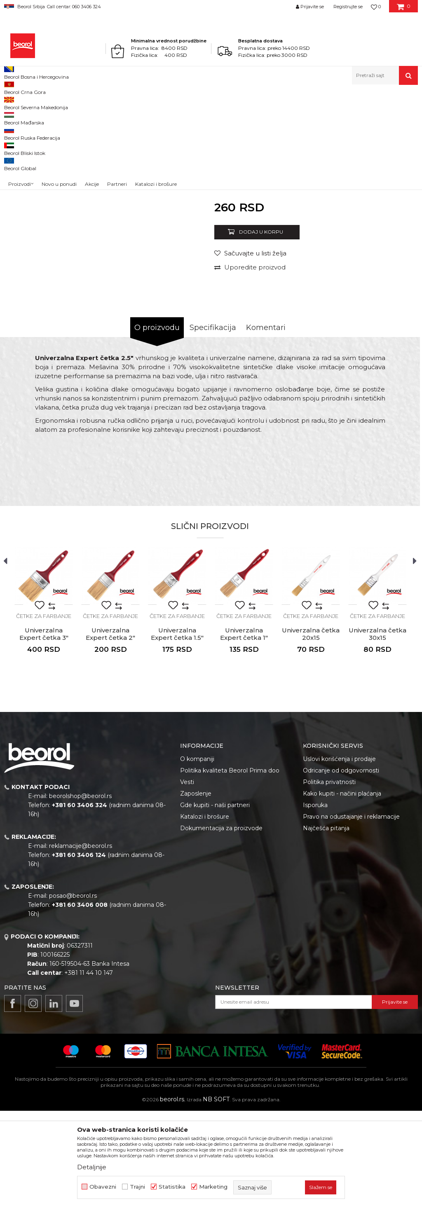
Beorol (11, 102)
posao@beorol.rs (73, 993)
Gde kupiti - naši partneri (215, 902)
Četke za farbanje (173, 102)
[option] (30, 163)
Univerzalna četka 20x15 (311, 731)
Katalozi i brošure (204, 914)
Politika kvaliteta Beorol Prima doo (229, 867)
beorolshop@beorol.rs (80, 893)
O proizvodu (157, 424)
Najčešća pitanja (326, 925)
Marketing (213, 1187)
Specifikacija (213, 424)
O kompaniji (197, 856)
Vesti (187, 879)
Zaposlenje (195, 890)
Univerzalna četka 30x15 (377, 731)
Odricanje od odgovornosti (341, 867)
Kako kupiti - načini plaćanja (342, 890)
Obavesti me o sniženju (384, 295)
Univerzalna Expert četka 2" (110, 731)
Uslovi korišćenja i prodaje (339, 856)
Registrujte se (348, 6)
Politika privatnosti (329, 879)
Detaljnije (91, 1167)
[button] (385, 75)
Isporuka (315, 902)
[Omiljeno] (376, 6)
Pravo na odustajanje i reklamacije (351, 914)
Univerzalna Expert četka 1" (244, 731)
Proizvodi (36, 102)
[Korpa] (403, 9)
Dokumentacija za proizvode (221, 925)
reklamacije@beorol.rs (80, 943)
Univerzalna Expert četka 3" (43, 731)
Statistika (172, 1187)
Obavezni (102, 1187)
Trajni (137, 1187)
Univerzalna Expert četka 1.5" (177, 731)
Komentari (266, 424)
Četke (140, 102)
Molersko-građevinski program (90, 102)
